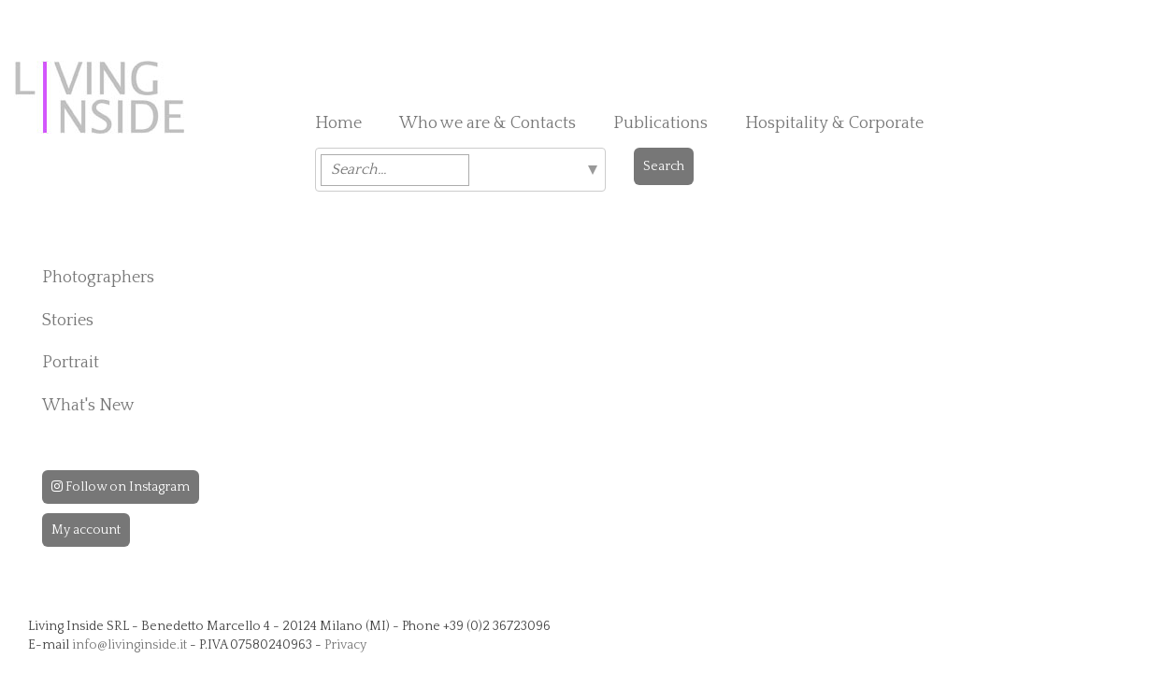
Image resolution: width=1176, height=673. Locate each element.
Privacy (345, 644)
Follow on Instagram (120, 487)
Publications (660, 123)
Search (663, 166)
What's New (88, 405)
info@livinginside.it (129, 644)
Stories (67, 320)
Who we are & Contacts (487, 123)
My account (86, 530)
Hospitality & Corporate (834, 123)
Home (338, 123)
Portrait (70, 362)
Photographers (98, 277)
